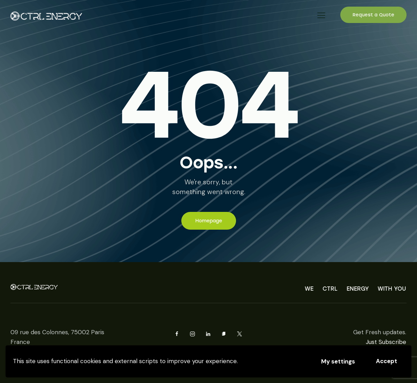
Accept (386, 361)
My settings (338, 361)
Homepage (208, 221)
